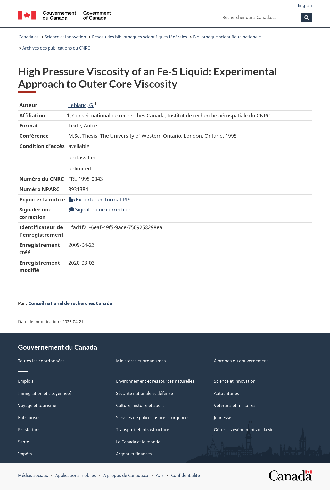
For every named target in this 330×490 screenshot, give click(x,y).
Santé (23, 442)
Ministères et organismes (141, 361)
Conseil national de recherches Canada (70, 303)
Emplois (26, 381)
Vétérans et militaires (234, 405)
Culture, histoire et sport (140, 405)
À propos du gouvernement (241, 361)
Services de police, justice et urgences (152, 417)
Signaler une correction (99, 209)
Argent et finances (134, 454)
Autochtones (226, 393)
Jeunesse (222, 417)
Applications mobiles (75, 475)
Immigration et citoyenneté (44, 393)
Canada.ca (29, 37)
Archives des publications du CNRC (56, 48)
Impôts (25, 454)
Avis (160, 475)
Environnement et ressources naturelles (155, 381)
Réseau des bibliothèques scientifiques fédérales (139, 37)
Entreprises (29, 417)
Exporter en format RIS (99, 199)
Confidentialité (185, 475)
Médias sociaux (33, 475)
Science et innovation (65, 37)
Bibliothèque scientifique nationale (227, 37)
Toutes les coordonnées (41, 361)
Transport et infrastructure (142, 429)
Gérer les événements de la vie (244, 429)
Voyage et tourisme (37, 405)
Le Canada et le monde (138, 442)
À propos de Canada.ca (125, 475)
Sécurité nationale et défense (144, 393)
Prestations (29, 429)
